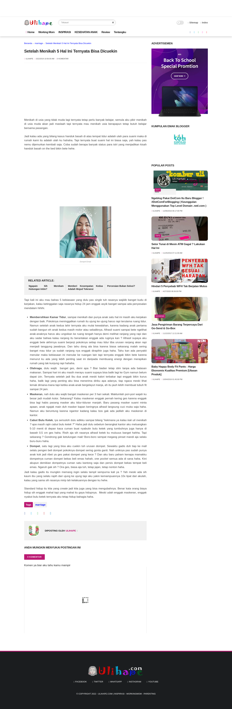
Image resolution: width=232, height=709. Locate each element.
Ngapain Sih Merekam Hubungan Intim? (46, 287)
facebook (81, 681)
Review (106, 32)
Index (204, 22)
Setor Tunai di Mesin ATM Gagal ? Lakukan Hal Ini (178, 246)
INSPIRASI (64, 32)
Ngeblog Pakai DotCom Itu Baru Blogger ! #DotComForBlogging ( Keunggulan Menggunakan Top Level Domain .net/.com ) (178, 202)
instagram (135, 681)
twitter (98, 681)
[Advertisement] (85, 92)
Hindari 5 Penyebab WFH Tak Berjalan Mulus (179, 286)
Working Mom (46, 32)
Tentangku (120, 32)
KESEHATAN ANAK (86, 32)
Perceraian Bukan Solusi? (121, 286)
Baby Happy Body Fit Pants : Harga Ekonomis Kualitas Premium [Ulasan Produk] (174, 370)
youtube (153, 681)
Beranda (28, 43)
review (160, 358)
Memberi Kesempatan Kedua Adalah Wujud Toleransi (85, 287)
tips (158, 236)
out (158, 190)
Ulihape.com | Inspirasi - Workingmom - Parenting (127, 694)
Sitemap (193, 22)
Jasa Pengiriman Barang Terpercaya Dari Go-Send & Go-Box (177, 326)
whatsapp (116, 681)
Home (30, 32)
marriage (39, 43)
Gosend (160, 316)
